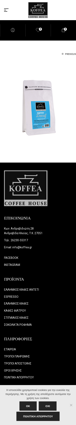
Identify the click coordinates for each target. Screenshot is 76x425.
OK (28, 406)
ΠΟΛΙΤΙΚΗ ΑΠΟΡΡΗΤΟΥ (38, 416)
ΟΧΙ (47, 406)
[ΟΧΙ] (71, 405)
